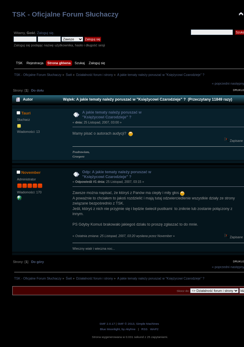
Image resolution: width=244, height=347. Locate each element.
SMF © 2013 (125, 323)
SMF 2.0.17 (107, 323)
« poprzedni (221, 83)
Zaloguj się (45, 33)
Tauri (25, 113)
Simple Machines (147, 323)
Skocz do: (183, 290)
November (30, 172)
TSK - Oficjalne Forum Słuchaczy (65, 14)
